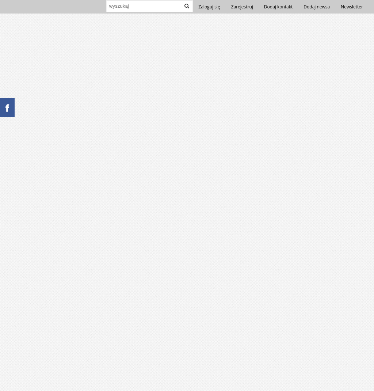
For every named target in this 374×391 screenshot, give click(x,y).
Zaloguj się (209, 7)
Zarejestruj (242, 7)
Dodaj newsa (317, 7)
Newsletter (352, 7)
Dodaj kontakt (278, 7)
